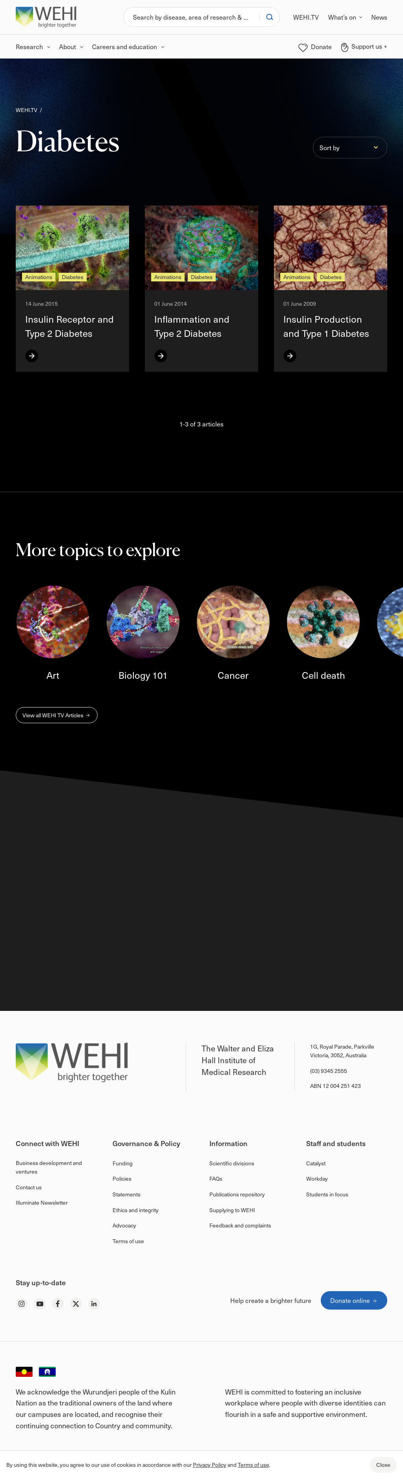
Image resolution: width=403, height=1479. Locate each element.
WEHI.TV (26, 110)
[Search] (191, 16)
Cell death (323, 675)
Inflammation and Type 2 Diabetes (191, 326)
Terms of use (253, 1465)
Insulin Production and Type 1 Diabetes (326, 326)
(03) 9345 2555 (328, 1071)
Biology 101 (143, 675)
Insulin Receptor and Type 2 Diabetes (69, 326)
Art (52, 675)
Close (383, 1465)
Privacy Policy (209, 1465)
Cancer (233, 675)
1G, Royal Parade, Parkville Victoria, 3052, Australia (342, 1050)
